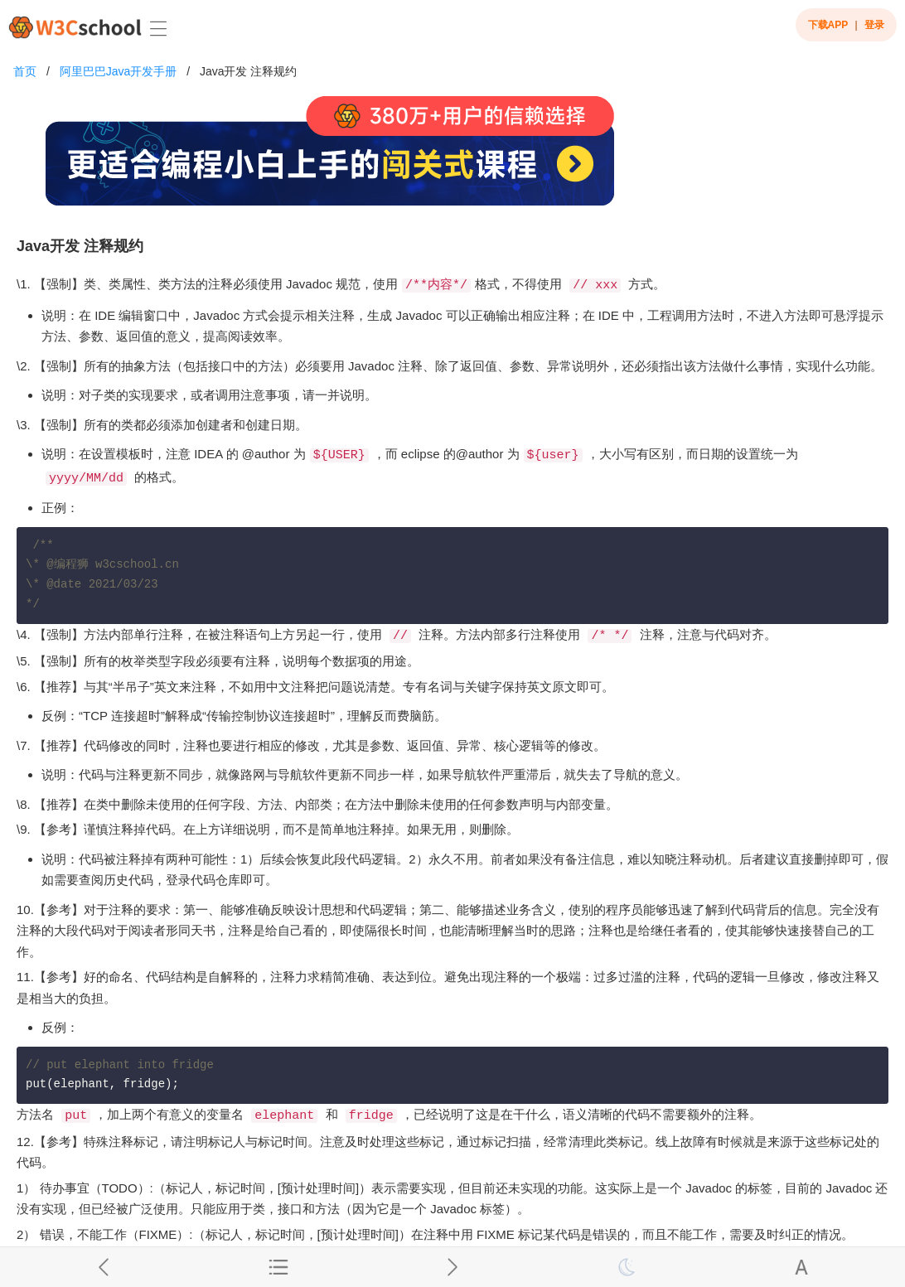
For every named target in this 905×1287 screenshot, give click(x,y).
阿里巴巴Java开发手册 (118, 71)
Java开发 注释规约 (248, 71)
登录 (874, 25)
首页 (24, 71)
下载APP (828, 25)
